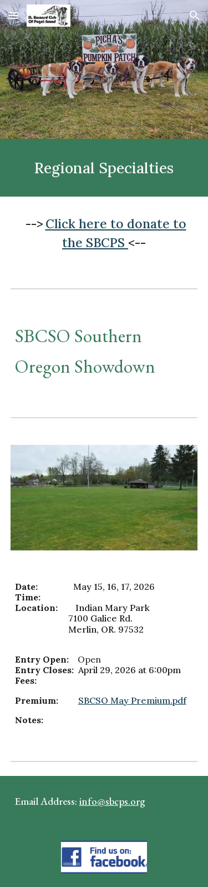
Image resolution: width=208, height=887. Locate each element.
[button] (13, 15)
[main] (104, 167)
